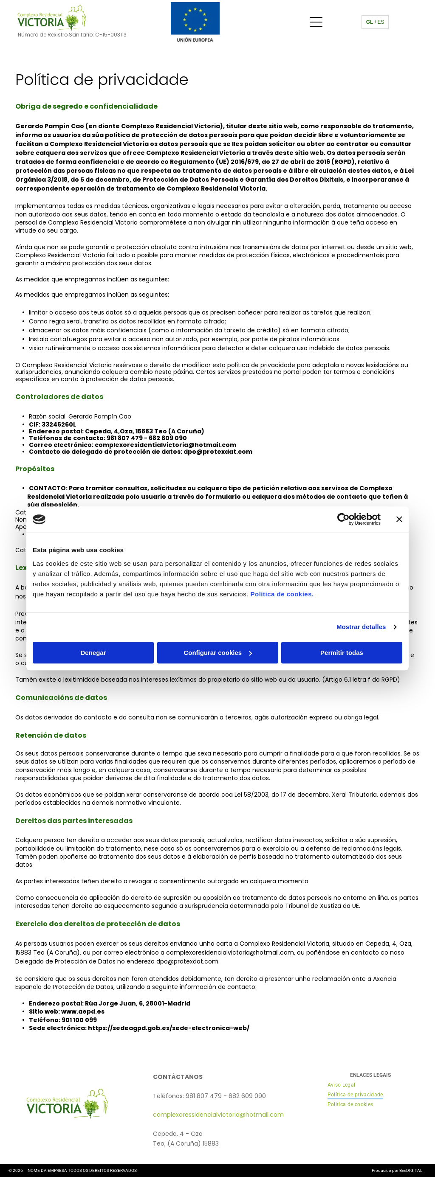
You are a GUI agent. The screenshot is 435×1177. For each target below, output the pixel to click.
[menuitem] (341, 1085)
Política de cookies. (282, 594)
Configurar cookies (218, 652)
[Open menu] (316, 22)
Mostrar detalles (361, 627)
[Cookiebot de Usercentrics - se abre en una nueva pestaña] (343, 519)
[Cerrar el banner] (399, 519)
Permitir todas (341, 652)
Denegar (93, 652)
